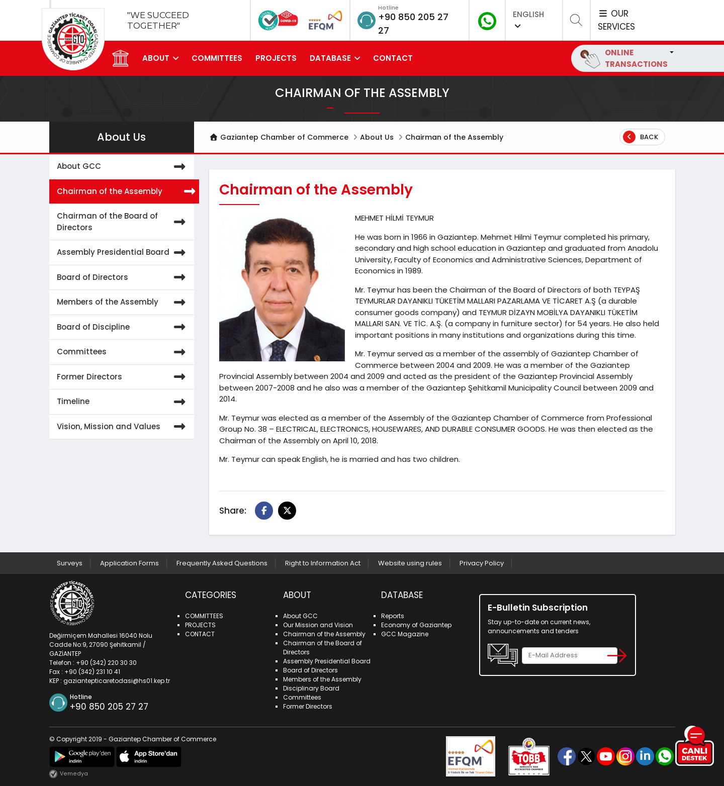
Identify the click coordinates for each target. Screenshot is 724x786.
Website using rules (410, 563)
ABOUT (155, 58)
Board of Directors (123, 277)
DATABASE (330, 58)
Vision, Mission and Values (123, 427)
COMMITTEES (217, 58)
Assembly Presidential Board (123, 252)
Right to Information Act (322, 563)
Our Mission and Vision (318, 625)
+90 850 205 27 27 (109, 707)
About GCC (123, 166)
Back (640, 137)
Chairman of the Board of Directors (123, 222)
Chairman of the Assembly (126, 191)
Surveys (69, 563)
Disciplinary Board (311, 688)
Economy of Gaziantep (416, 625)
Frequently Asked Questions (221, 563)
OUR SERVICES (616, 20)
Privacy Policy (482, 563)
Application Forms (129, 563)
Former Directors (123, 377)
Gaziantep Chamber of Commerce (278, 137)
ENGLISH (528, 19)
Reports (392, 616)
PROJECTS (276, 58)
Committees (123, 352)
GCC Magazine (404, 634)
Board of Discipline (123, 327)
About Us (377, 137)
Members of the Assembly (123, 302)
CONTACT (393, 58)
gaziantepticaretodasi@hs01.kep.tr (116, 680)
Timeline (123, 401)
